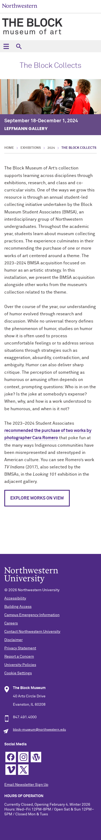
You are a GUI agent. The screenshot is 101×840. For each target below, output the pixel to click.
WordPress (36, 757)
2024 (51, 148)
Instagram (23, 757)
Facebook (10, 757)
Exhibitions (30, 148)
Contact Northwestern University (32, 632)
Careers (11, 623)
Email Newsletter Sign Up (26, 785)
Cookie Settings (18, 673)
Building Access (18, 607)
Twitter (23, 769)
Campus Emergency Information (32, 615)
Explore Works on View (37, 498)
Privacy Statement (20, 648)
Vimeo (10, 769)
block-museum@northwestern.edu (39, 729)
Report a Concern (19, 656)
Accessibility (15, 598)
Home (9, 148)
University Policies (20, 665)
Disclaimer (13, 640)
